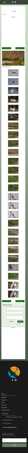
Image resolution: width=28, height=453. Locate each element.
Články (2, 402)
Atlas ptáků (3, 397)
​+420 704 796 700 (6, 423)
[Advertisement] (14, 32)
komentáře (7, 305)
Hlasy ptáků (4, 407)
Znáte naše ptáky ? (5, 410)
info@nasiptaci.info (8, 420)
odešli (14, 445)
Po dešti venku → (20, 48)
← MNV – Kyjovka (7, 48)
